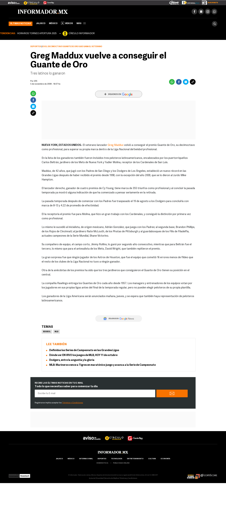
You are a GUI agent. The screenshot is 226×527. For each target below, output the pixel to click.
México (53, 23)
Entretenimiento (135, 459)
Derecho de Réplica (111, 478)
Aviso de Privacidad (96, 478)
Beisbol (47, 332)
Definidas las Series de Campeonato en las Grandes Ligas (84, 350)
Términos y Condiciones (72, 403)
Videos (67, 23)
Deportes (35, 47)
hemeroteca (102, 463)
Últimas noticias (20, 24)
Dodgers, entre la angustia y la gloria (71, 360)
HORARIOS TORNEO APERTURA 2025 (36, 33)
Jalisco (40, 23)
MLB (56, 332)
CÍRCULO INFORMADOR (82, 33)
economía (165, 459)
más (81, 23)
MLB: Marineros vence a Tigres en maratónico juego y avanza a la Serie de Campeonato (102, 365)
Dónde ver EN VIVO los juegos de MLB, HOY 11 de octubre (83, 355)
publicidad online (121, 463)
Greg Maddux (116, 145)
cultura (152, 459)
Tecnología (116, 459)
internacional (86, 459)
